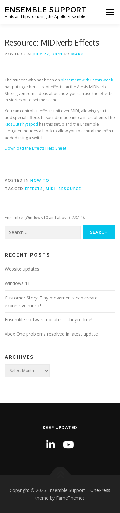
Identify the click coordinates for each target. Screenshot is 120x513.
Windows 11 (17, 283)
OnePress (100, 490)
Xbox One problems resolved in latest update (51, 334)
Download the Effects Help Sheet (35, 148)
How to (39, 180)
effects (34, 188)
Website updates (22, 269)
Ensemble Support (45, 9)
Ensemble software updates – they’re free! (48, 319)
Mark (77, 54)
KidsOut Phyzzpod (21, 124)
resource (70, 188)
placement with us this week (87, 80)
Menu (109, 12)
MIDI (51, 188)
